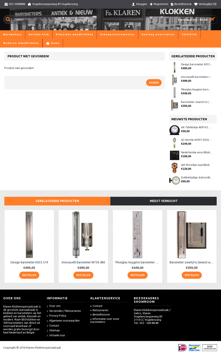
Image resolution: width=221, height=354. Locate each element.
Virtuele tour (56, 335)
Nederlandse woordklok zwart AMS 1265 (196, 152)
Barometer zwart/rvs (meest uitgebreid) (196, 102)
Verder (154, 82)
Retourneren (99, 310)
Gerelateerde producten (57, 201)
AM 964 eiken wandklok (195, 164)
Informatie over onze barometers (104, 320)
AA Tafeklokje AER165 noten (196, 127)
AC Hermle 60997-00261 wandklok (196, 139)
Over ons (54, 306)
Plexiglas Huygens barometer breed (196, 89)
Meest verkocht (164, 201)
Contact (53, 326)
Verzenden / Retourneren (64, 311)
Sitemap (53, 330)
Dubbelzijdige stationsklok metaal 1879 (196, 177)
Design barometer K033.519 (196, 64)
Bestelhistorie (100, 314)
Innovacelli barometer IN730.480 (196, 76)
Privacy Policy (56, 316)
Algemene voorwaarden (63, 321)
